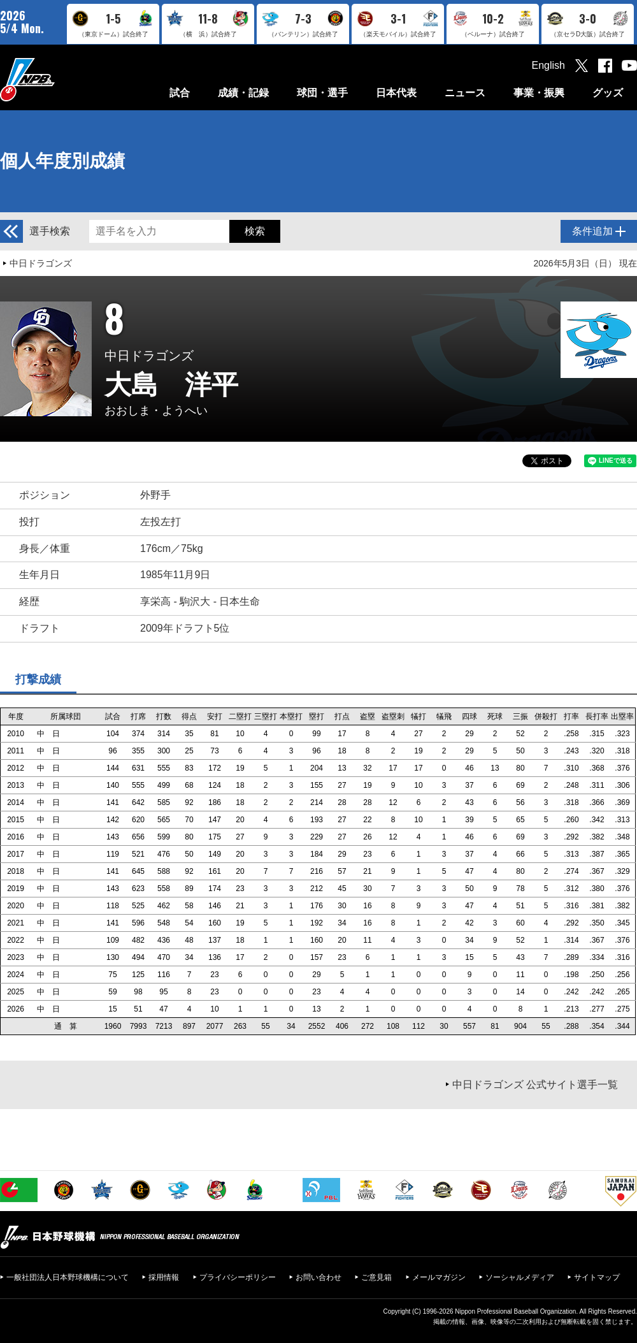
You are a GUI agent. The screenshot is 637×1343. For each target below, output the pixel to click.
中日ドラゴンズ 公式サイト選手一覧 (535, 1084)
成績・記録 (243, 92)
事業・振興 (538, 92)
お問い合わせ (318, 1277)
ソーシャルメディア (519, 1277)
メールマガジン (439, 1277)
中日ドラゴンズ (41, 263)
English (548, 65)
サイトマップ (597, 1277)
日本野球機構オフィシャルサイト (59, 79)
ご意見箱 (376, 1277)
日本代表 (396, 92)
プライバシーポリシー (237, 1277)
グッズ (607, 92)
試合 (179, 92)
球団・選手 (322, 92)
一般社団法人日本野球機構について (67, 1277)
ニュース (465, 92)
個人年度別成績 (62, 161)
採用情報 (163, 1277)
